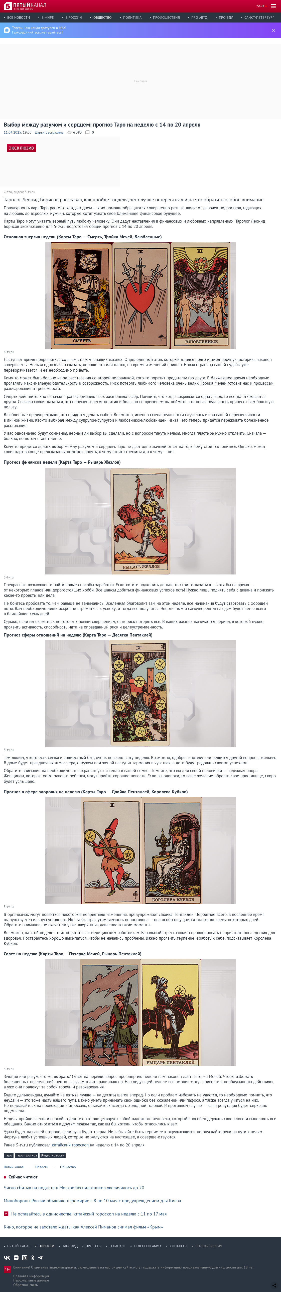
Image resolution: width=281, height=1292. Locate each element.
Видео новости (52, 1155)
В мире (48, 17)
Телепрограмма (148, 1246)
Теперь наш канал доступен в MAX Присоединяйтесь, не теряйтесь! (39, 30)
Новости (46, 1246)
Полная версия (208, 1246)
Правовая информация (31, 1276)
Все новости (18, 17)
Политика (132, 17)
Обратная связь (25, 1284)
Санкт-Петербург (259, 17)
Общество (102, 17)
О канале (117, 1246)
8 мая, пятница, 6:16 (23, 9)
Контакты (178, 1246)
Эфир (260, 6)
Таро (8, 1155)
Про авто (199, 17)
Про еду (226, 17)
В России (73, 17)
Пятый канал (19, 1246)
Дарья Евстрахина (49, 132)
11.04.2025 (12, 132)
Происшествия (166, 17)
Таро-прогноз (26, 1155)
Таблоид (70, 1246)
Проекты (93, 1246)
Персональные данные (31, 1280)
